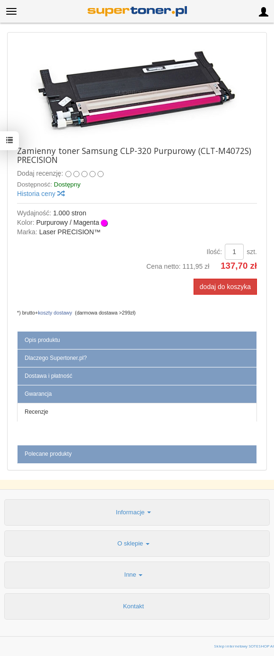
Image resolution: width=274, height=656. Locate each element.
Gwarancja (38, 394)
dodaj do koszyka (225, 286)
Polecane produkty (48, 454)
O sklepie (133, 543)
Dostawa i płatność (48, 376)
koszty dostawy (55, 312)
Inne (133, 574)
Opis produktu (42, 340)
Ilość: (214, 252)
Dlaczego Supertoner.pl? (56, 358)
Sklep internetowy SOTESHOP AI (244, 645)
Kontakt (133, 606)
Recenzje (36, 412)
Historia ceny (40, 193)
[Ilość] (234, 252)
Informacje (133, 512)
